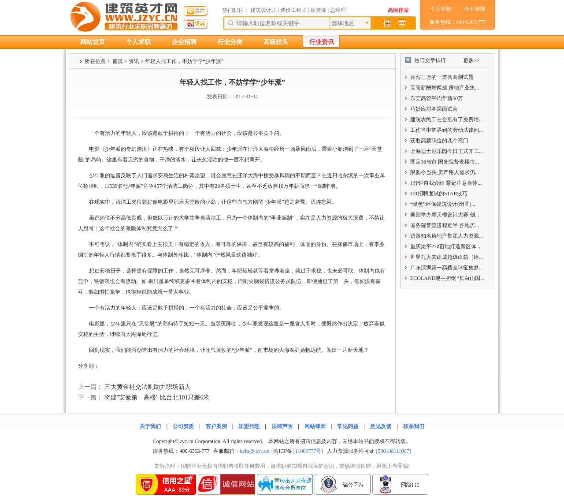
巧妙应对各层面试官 (434, 109)
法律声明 (282, 426)
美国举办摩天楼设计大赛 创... (444, 215)
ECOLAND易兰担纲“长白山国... (447, 278)
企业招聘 (184, 42)
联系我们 (413, 426)
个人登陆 (440, 9)
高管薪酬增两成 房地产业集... (444, 88)
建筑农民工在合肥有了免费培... (446, 119)
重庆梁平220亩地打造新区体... (445, 246)
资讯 (134, 61)
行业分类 (230, 42)
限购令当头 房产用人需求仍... (444, 172)
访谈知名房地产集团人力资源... (446, 236)
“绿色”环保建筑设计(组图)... (442, 204)
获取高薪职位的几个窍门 (439, 141)
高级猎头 (275, 42)
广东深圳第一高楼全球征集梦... (446, 268)
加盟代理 (249, 426)
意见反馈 (380, 426)
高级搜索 (398, 10)
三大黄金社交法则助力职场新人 (147, 387)
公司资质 (183, 426)
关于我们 (150, 426)
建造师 (319, 10)
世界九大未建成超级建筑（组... (446, 257)
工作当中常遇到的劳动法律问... (446, 130)
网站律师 (315, 426)
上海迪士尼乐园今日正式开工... (446, 151)
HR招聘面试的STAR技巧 (439, 193)
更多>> (471, 60)
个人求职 (138, 42)
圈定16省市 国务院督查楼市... (444, 162)
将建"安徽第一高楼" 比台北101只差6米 (157, 397)
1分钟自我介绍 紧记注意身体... (446, 183)
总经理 (338, 10)
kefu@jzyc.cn (254, 451)
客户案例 (216, 426)
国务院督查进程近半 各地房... (444, 225)
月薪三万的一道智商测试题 (442, 77)
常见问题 (347, 426)
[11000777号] (308, 451)
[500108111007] (393, 451)
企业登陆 (475, 9)
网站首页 (92, 42)
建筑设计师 (264, 10)
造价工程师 (293, 10)
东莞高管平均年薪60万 (436, 98)
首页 (117, 61)
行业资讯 (321, 42)
